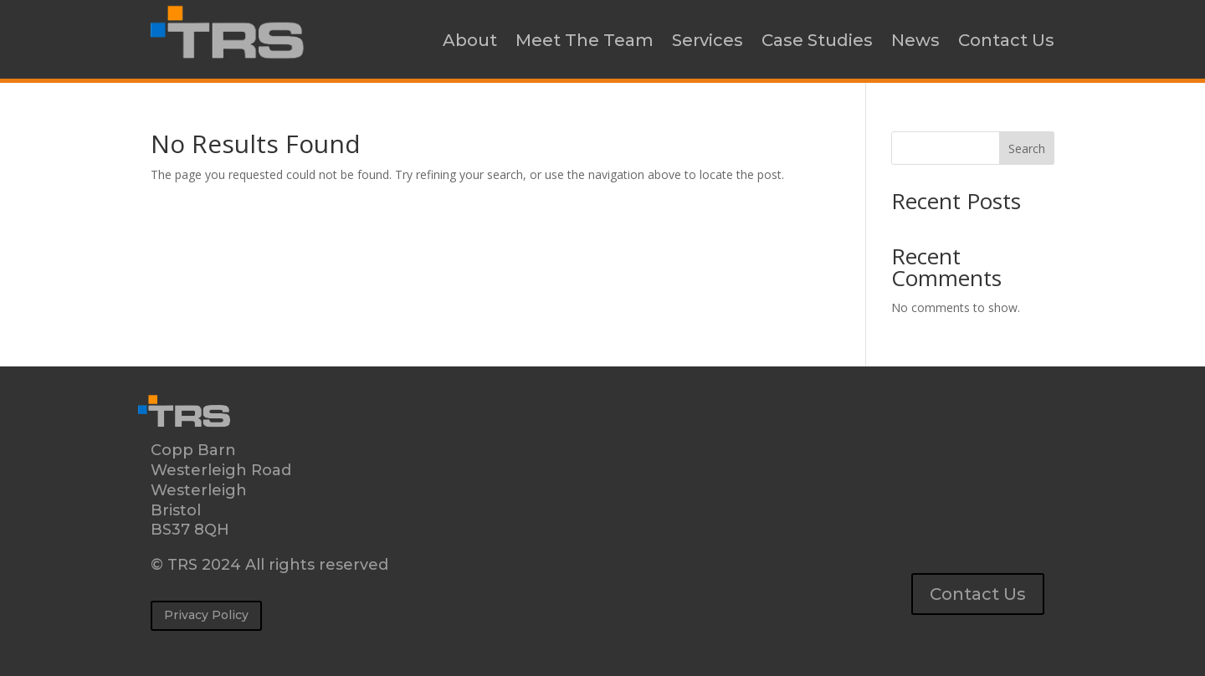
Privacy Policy (206, 614)
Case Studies (817, 40)
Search (1026, 148)
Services (707, 40)
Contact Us (1006, 40)
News (915, 40)
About (470, 40)
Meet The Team (584, 40)
